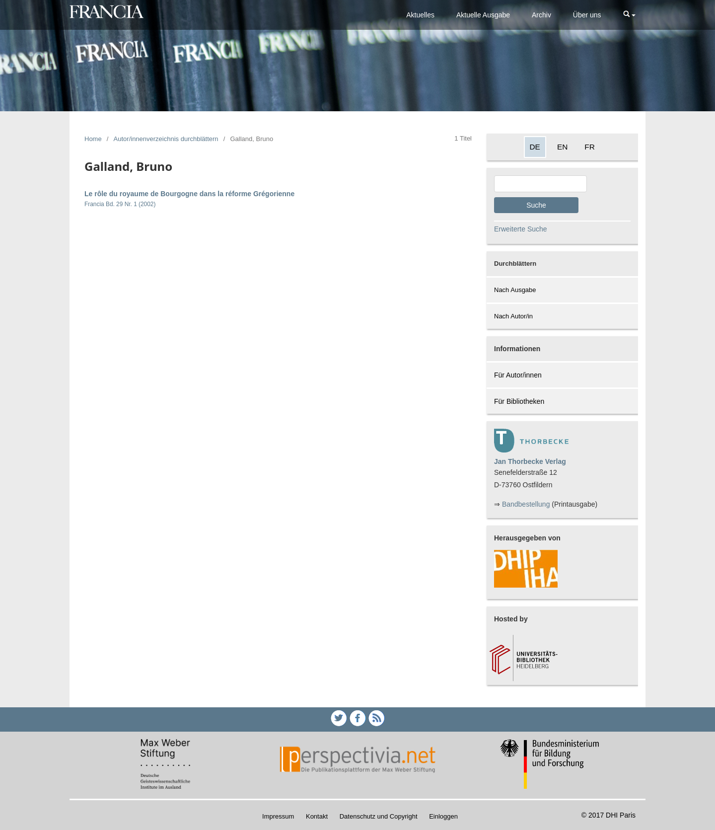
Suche (536, 205)
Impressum (278, 816)
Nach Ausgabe (515, 290)
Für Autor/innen (518, 375)
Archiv (541, 15)
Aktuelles (420, 15)
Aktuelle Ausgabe (483, 15)
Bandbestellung (526, 504)
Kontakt (317, 816)
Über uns (587, 15)
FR (589, 147)
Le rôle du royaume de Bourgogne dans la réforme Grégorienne (189, 194)
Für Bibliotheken (519, 401)
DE (535, 147)
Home (93, 139)
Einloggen (443, 816)
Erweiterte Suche (520, 229)
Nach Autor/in (513, 316)
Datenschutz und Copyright (379, 816)
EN (562, 147)
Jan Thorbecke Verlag (530, 461)
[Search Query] (540, 183)
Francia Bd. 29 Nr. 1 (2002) (119, 204)
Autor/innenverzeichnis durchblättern (166, 139)
